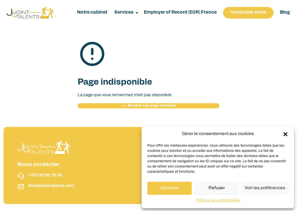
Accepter (169, 188)
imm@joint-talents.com (51, 186)
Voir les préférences (265, 188)
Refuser (217, 188)
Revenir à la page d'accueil (149, 105)
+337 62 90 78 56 (45, 175)
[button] (285, 134)
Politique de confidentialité (218, 200)
